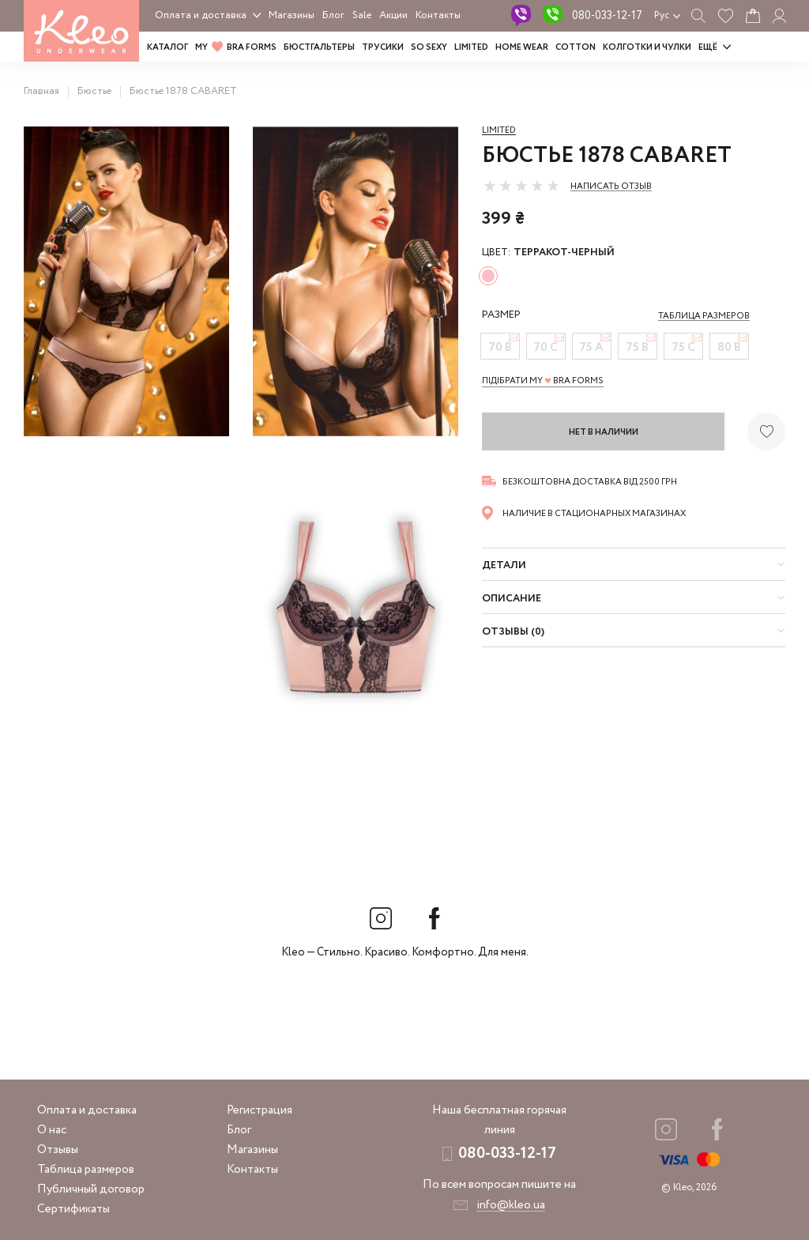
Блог (333, 15)
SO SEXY (429, 47)
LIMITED (471, 47)
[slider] (521, 185)
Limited (499, 130)
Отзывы (57, 1150)
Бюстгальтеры (319, 47)
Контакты (438, 15)
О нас (51, 1130)
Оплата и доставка (200, 15)
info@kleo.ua (510, 1205)
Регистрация (259, 1110)
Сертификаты (73, 1209)
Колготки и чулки (647, 47)
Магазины (291, 15)
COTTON (575, 47)
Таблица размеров (85, 1169)
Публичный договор (91, 1189)
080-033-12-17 (607, 16)
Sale (361, 15)
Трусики (383, 47)
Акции (393, 15)
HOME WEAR (521, 47)
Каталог (167, 47)
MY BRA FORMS (236, 47)
